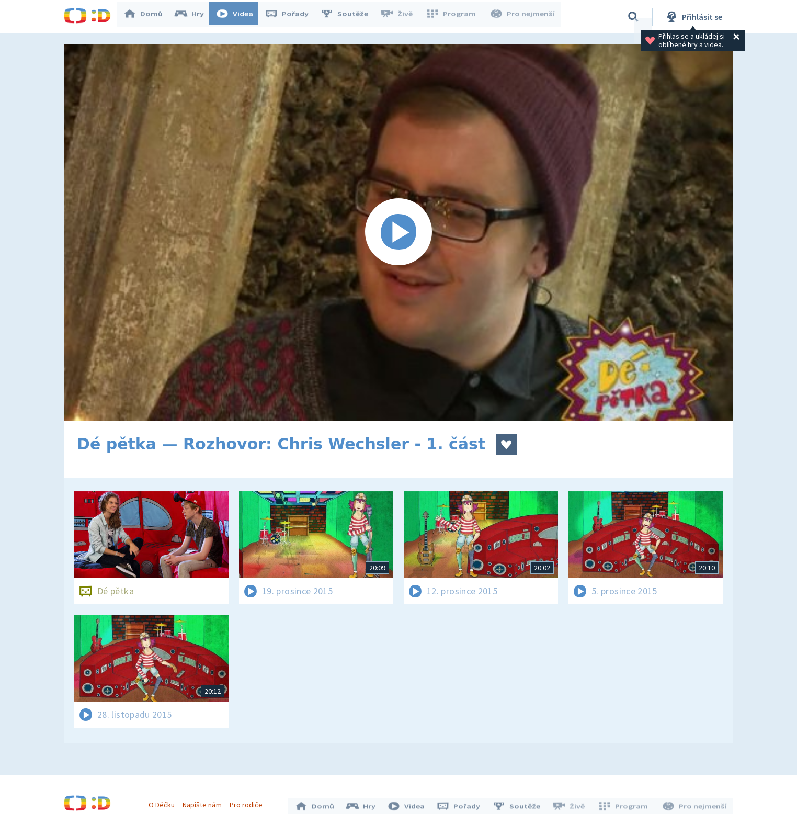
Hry (194, 17)
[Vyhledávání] (633, 16)
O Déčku (164, 802)
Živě (401, 17)
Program (454, 17)
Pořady (291, 17)
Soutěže (349, 17)
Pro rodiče (248, 802)
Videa (239, 17)
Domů (148, 17)
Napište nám (204, 802)
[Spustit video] (398, 232)
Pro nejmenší (523, 17)
